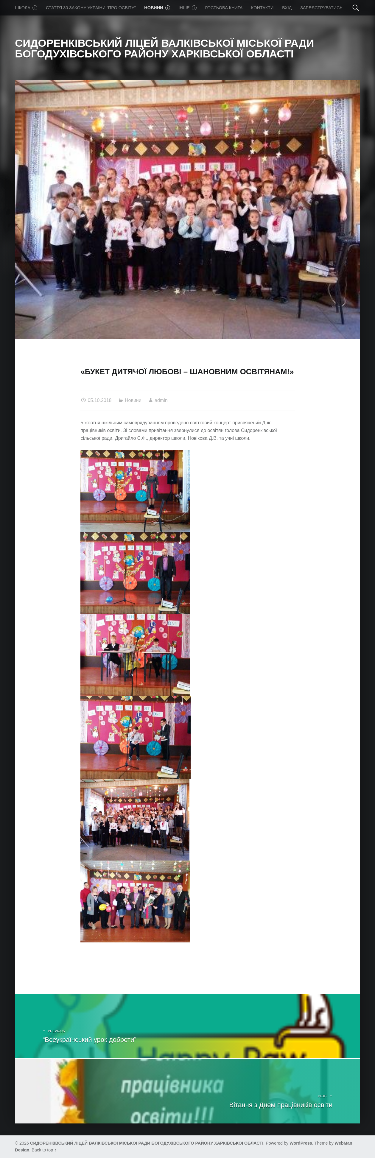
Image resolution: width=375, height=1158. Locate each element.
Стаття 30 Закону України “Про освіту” (91, 7)
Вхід (287, 7)
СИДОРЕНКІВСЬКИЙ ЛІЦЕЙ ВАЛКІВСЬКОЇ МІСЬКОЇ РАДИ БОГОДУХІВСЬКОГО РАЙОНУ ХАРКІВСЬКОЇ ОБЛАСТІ (146, 1143)
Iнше (188, 7)
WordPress (301, 1143)
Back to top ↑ (44, 1150)
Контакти (262, 7)
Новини (157, 7)
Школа (26, 7)
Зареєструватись (321, 7)
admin (161, 400)
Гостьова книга (223, 7)
